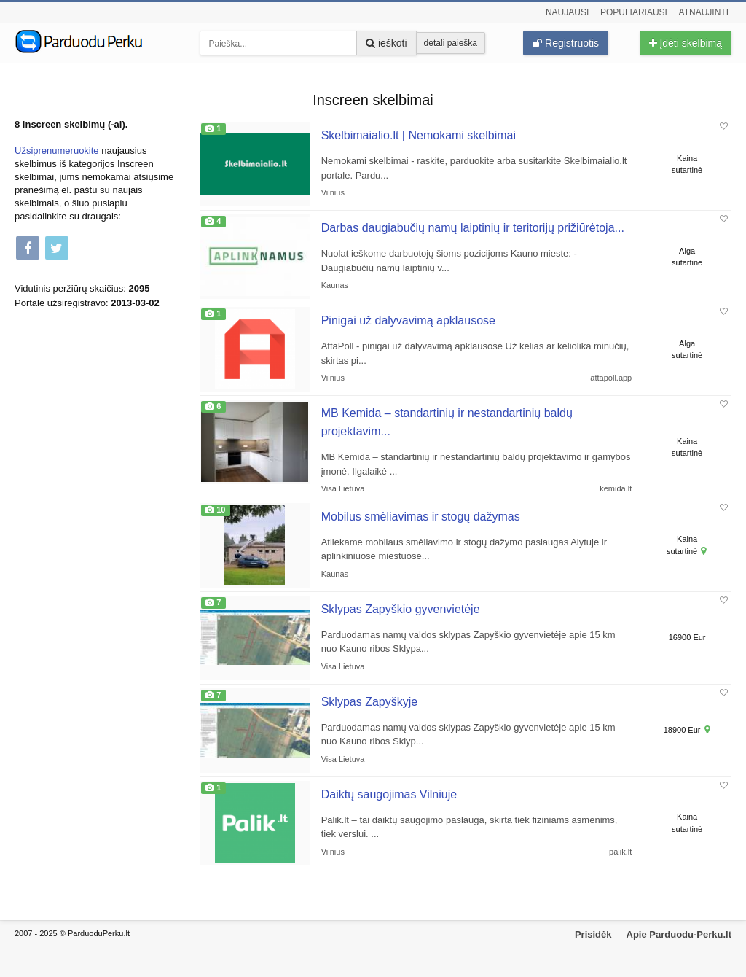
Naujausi (567, 12)
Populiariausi (633, 12)
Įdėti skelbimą (685, 43)
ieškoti (386, 43)
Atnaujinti (704, 12)
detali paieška (450, 43)
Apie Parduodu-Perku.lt (679, 934)
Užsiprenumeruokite (57, 150)
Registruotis (566, 43)
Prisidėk (593, 934)
